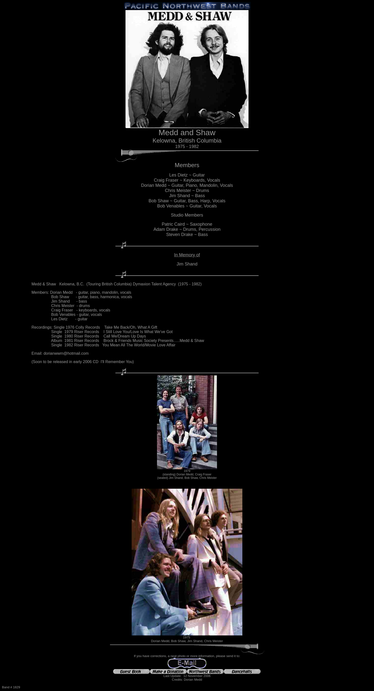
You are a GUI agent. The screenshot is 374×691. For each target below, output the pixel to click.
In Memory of (187, 254)
